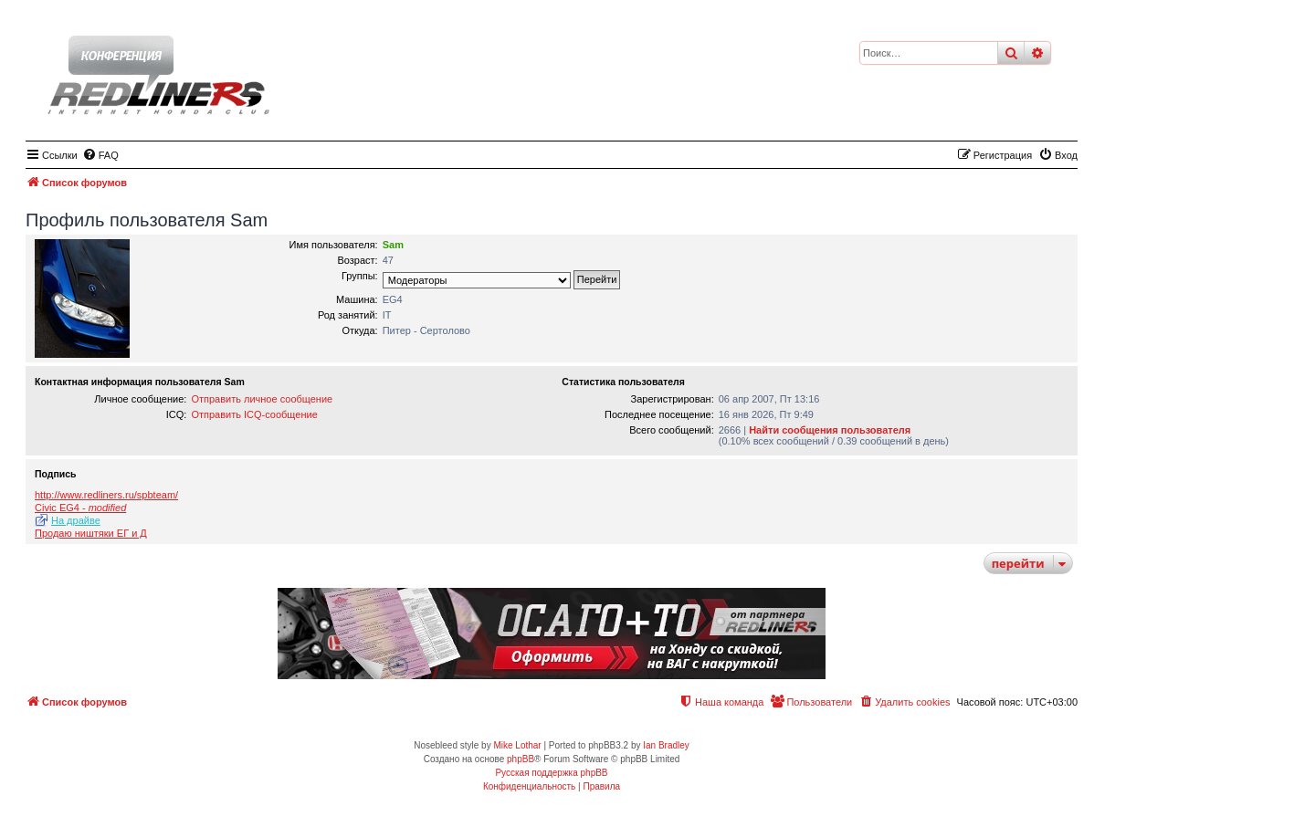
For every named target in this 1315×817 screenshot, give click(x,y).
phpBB (520, 759)
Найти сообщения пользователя (829, 429)
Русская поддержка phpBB (551, 773)
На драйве (75, 520)
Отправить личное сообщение (261, 398)
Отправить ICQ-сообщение (254, 414)
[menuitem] (100, 155)
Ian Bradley (666, 745)
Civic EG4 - (80, 507)
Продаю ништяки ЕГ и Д (91, 533)
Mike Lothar (517, 745)
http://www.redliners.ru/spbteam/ (106, 494)
